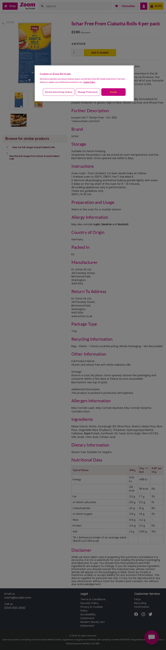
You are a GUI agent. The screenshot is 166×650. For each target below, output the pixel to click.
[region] (84, 83)
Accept (113, 92)
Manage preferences (88, 92)
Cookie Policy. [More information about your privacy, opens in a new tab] (89, 82)
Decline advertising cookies (58, 92)
